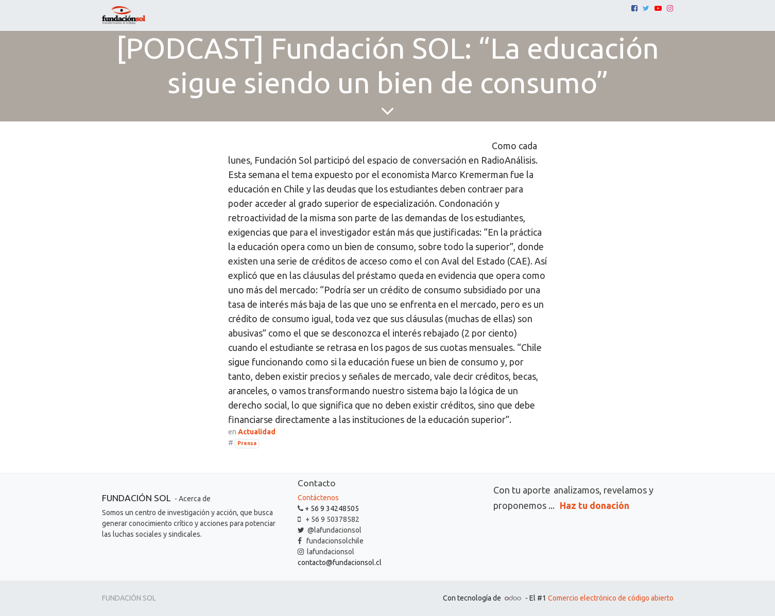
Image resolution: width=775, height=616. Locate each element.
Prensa (246, 443)
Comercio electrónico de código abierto (611, 598)
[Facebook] (634, 8)
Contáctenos (318, 498)
